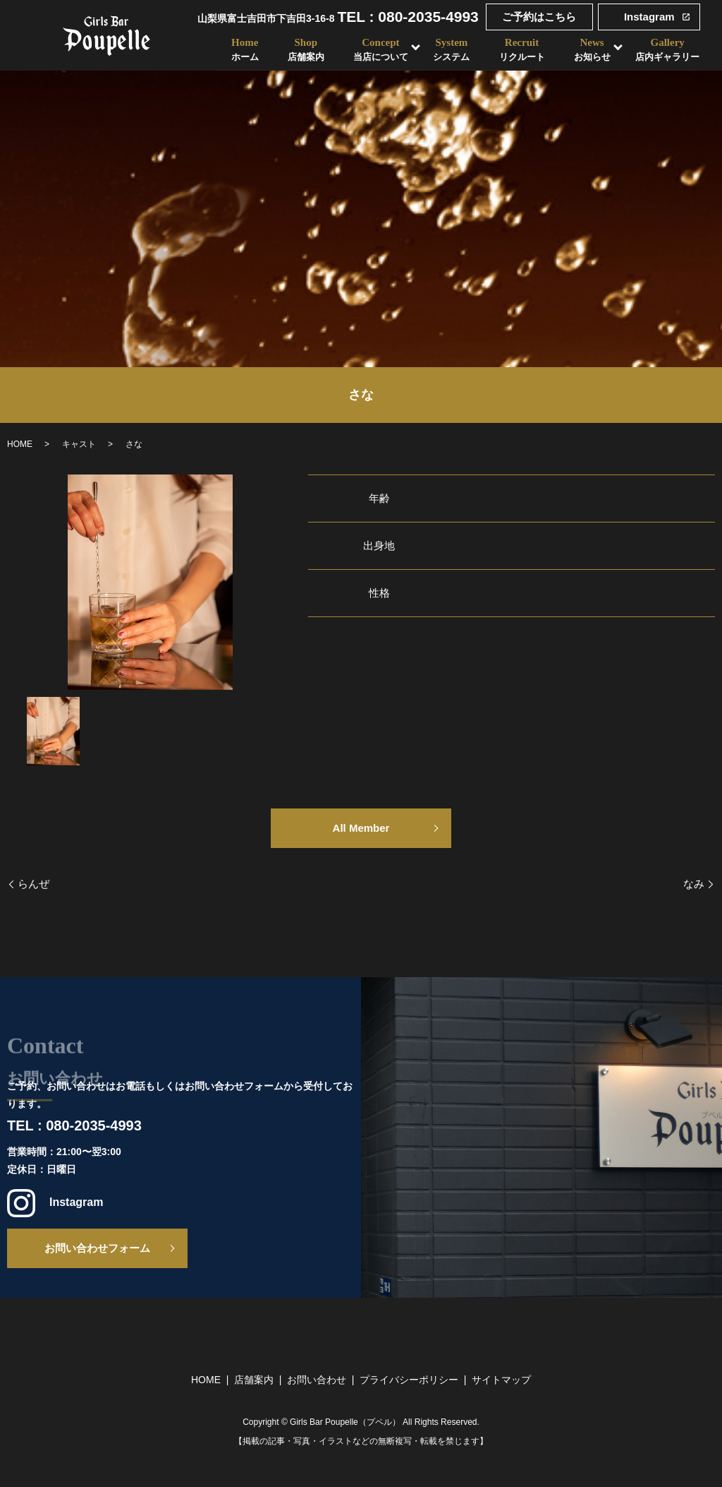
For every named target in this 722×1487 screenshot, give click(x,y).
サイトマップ (501, 1379)
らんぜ (33, 884)
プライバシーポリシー (409, 1379)
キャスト (79, 444)
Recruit (521, 50)
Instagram (649, 17)
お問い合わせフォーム (97, 1248)
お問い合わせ (316, 1379)
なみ (693, 884)
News (592, 50)
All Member (361, 828)
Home (242, 50)
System (450, 50)
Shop (304, 50)
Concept (379, 50)
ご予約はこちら (539, 17)
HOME (19, 444)
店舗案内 (254, 1379)
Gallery (668, 50)
